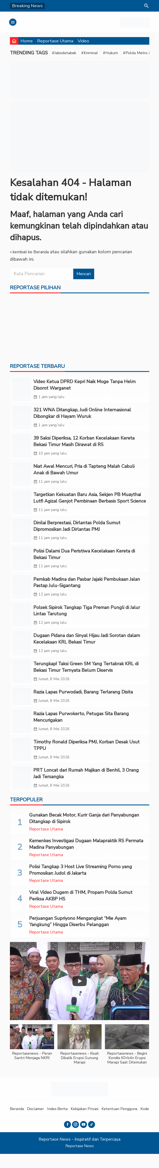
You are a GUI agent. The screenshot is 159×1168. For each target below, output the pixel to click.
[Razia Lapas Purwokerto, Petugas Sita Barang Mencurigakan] (21, 733)
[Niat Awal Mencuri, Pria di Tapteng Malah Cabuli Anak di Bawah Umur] (21, 478)
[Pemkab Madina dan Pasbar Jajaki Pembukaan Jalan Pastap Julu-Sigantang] (21, 595)
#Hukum (117, 53)
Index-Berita (63, 1123)
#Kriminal (94, 53)
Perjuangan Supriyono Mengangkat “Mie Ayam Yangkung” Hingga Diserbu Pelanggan (77, 935)
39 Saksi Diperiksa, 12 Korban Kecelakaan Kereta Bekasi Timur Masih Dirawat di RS (84, 445)
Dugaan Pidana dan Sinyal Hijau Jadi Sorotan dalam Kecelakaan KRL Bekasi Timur (86, 648)
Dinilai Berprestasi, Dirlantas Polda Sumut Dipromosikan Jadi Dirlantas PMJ (76, 532)
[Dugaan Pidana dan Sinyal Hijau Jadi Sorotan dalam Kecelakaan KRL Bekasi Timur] (21, 653)
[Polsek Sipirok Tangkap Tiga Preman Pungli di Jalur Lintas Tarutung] (21, 623)
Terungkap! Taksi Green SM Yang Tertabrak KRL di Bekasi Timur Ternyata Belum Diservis (86, 677)
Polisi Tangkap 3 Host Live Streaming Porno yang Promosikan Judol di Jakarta (80, 884)
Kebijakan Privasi (93, 1123)
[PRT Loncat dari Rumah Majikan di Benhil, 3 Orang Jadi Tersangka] (21, 791)
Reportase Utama (55, 41)
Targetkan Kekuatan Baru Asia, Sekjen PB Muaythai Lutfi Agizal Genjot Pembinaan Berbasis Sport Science (89, 502)
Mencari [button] (85, 274)
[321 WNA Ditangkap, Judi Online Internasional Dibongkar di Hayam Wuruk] (21, 420)
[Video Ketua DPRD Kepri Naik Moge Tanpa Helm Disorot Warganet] (21, 391)
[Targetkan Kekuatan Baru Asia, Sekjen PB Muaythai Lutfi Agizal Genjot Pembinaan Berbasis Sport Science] (21, 507)
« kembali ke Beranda (32, 252)
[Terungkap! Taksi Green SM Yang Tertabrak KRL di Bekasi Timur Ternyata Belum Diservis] (21, 682)
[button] (32, 1058)
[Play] (79, 995)
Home (26, 41)
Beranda (18, 1123)
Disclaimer (38, 1123)
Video (83, 41)
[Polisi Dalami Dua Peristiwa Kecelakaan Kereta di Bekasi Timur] (21, 566)
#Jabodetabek (66, 53)
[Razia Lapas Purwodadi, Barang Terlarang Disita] (21, 708)
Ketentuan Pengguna (131, 1123)
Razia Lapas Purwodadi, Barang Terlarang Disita (83, 703)
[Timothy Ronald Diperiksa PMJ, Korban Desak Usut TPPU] (21, 762)
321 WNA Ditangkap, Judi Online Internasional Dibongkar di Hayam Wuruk (82, 415)
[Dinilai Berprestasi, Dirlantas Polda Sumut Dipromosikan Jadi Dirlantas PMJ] (21, 536)
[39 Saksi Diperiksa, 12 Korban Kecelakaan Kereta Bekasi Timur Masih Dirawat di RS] (21, 449)
